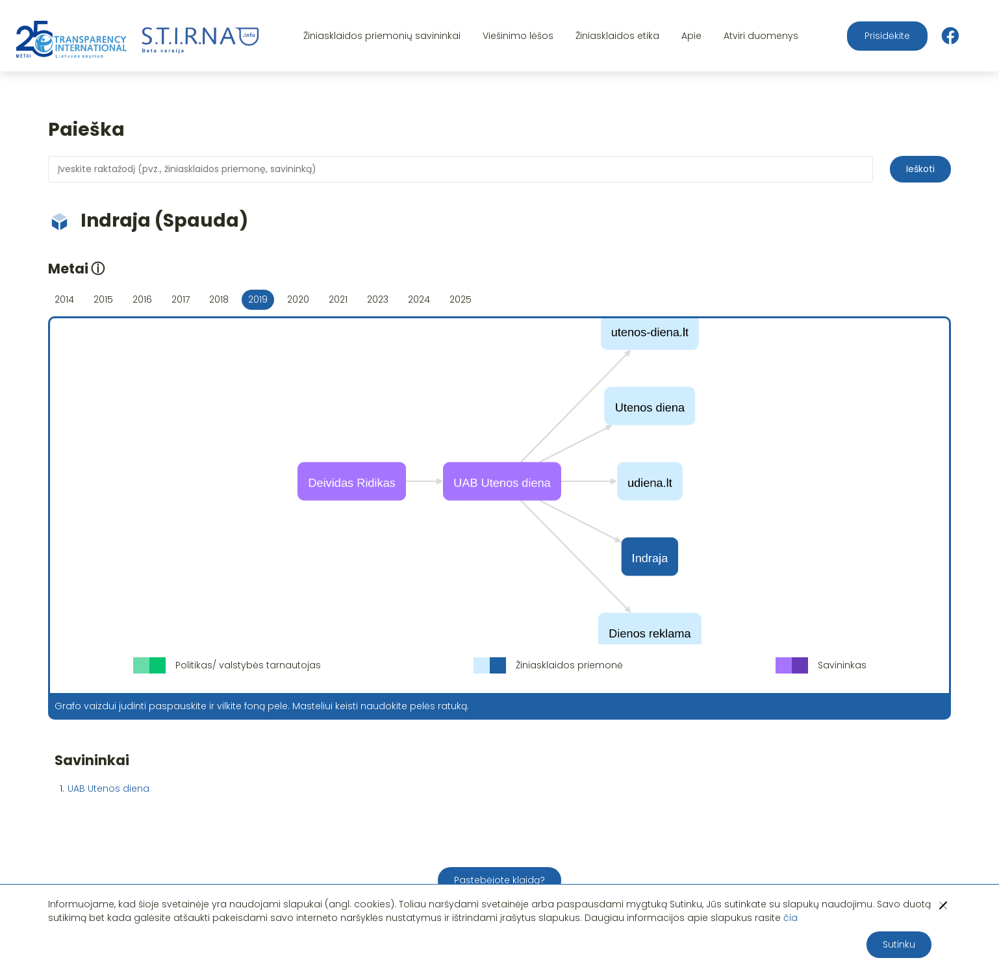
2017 (180, 299)
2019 (258, 299)
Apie (691, 35)
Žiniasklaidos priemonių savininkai (382, 35)
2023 (377, 299)
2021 (338, 299)
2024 (419, 299)
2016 (142, 299)
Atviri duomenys (761, 35)
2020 (298, 299)
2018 (219, 299)
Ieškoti (920, 168)
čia (790, 917)
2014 (64, 299)
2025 (460, 299)
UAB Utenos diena (108, 788)
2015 (103, 299)
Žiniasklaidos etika (617, 35)
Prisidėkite (887, 35)
